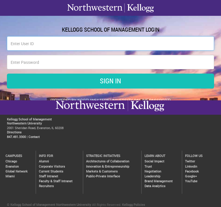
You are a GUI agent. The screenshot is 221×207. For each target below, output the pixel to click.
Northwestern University (146, 111)
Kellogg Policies (133, 204)
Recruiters (46, 186)
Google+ (191, 176)
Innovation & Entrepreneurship (107, 166)
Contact (34, 137)
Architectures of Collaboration (107, 161)
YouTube (191, 181)
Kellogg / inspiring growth (90, 111)
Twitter (190, 161)
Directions (14, 132)
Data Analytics (154, 186)
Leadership (152, 176)
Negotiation (152, 171)
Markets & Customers (102, 171)
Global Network (16, 171)
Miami (10, 176)
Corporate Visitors (52, 166)
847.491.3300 (16, 137)
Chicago (11, 161)
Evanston (12, 166)
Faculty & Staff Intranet (56, 181)
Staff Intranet (48, 176)
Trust (148, 166)
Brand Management (158, 181)
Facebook (192, 171)
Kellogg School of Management (29, 119)
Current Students (51, 171)
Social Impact (154, 161)
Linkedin (191, 166)
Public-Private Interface (103, 176)
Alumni (44, 161)
